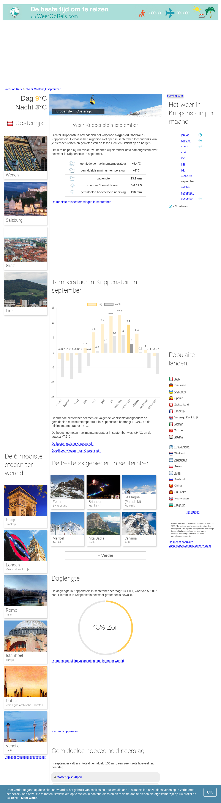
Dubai (11, 700)
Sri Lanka (180, 492)
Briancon (95, 502)
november (187, 192)
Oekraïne (180, 391)
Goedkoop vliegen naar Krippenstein (76, 450)
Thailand (179, 453)
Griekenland (181, 447)
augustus (187, 175)
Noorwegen (181, 498)
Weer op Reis (13, 89)
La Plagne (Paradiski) (133, 499)
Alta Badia (96, 538)
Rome (11, 610)
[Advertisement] (110, 54)
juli (183, 169)
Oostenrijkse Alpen (69, 777)
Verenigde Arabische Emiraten (24, 705)
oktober (185, 187)
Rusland (179, 479)
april (183, 152)
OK (210, 792)
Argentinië (180, 460)
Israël (177, 472)
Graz (10, 265)
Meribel (58, 538)
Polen (178, 466)
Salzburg (14, 220)
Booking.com (175, 95)
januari (185, 135)
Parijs (11, 519)
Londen (13, 565)
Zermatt (59, 502)
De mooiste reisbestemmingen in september (81, 202)
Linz (10, 310)
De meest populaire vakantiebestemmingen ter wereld (88, 661)
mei (183, 158)
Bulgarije (179, 505)
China (178, 485)
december (187, 198)
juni (183, 163)
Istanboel (14, 655)
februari (186, 140)
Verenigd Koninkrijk (17, 569)
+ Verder (105, 555)
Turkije (10, 659)
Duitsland (180, 385)
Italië (9, 614)
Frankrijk (11, 524)
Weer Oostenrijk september (44, 89)
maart (184, 146)
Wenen (12, 175)
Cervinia (131, 538)
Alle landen (192, 511)
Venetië (12, 745)
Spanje (178, 398)
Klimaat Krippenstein (65, 731)
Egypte (178, 436)
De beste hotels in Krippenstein (72, 443)
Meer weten (29, 798)
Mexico (178, 424)
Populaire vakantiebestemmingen (25, 756)
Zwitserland (181, 404)
